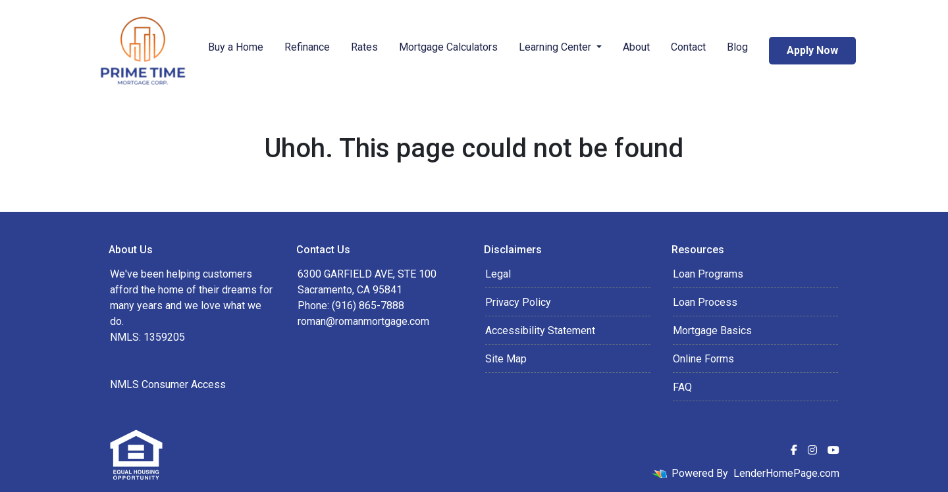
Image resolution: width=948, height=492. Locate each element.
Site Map (506, 359)
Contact (688, 47)
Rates (364, 47)
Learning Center (556, 47)
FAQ (682, 387)
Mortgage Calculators (448, 47)
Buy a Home (235, 47)
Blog (737, 47)
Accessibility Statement (540, 330)
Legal (498, 274)
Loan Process (705, 302)
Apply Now (812, 50)
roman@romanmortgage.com (363, 321)
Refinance (307, 47)
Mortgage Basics (712, 330)
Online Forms (703, 359)
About (636, 47)
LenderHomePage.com (786, 473)
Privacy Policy (518, 302)
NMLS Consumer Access (168, 384)
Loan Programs (708, 274)
